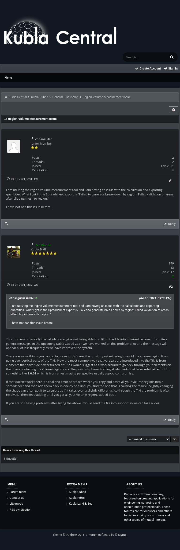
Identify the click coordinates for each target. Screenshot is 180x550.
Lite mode (14, 503)
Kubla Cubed (39, 97)
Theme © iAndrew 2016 (70, 534)
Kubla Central (18, 97)
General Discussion (65, 97)
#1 (171, 180)
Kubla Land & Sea (79, 503)
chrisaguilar (43, 139)
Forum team (16, 492)
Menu (8, 77)
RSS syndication (18, 509)
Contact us (15, 497)
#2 (171, 286)
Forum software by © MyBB (108, 534)
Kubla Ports (75, 497)
